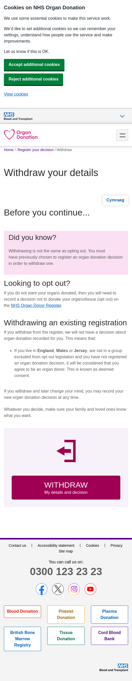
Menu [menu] (122, 135)
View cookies (16, 94)
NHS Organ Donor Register (36, 305)
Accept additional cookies (34, 64)
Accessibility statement (56, 545)
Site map (65, 551)
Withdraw (66, 488)
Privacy (116, 545)
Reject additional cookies (33, 79)
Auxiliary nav (122, 116)
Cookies (92, 545)
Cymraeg (115, 200)
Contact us (17, 545)
